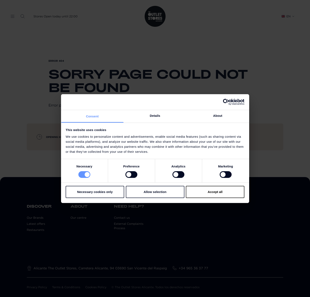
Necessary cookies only (95, 192)
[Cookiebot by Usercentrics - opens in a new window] (226, 102)
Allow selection (155, 192)
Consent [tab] (92, 116)
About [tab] (217, 115)
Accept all (215, 192)
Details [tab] (155, 115)
